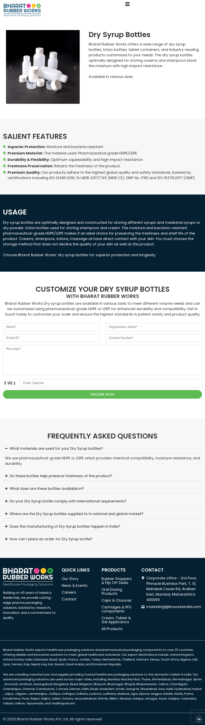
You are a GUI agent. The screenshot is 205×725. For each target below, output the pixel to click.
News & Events (74, 585)
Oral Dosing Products (111, 591)
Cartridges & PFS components (116, 609)
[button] (127, 4)
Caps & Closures (116, 600)
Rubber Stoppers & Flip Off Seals (116, 580)
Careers (69, 592)
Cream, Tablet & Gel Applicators (116, 619)
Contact (69, 599)
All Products (112, 628)
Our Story (70, 578)
